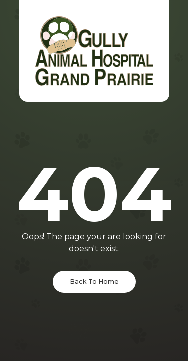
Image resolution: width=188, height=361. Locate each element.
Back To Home (94, 281)
